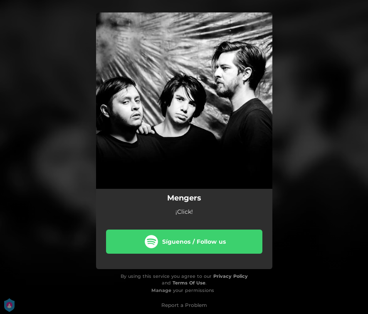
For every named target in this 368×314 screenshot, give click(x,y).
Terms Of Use (189, 283)
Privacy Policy (230, 276)
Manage (161, 290)
